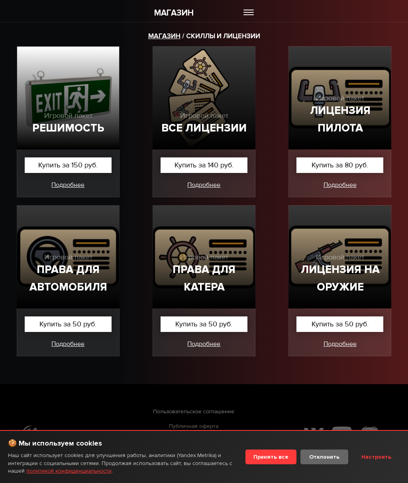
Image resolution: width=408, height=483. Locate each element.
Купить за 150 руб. (68, 165)
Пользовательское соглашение (193, 411)
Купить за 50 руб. (67, 324)
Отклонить (324, 457)
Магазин (164, 36)
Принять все (270, 457)
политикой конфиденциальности (69, 470)
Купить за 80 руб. (340, 165)
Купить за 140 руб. (204, 165)
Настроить (376, 457)
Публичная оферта (193, 426)
